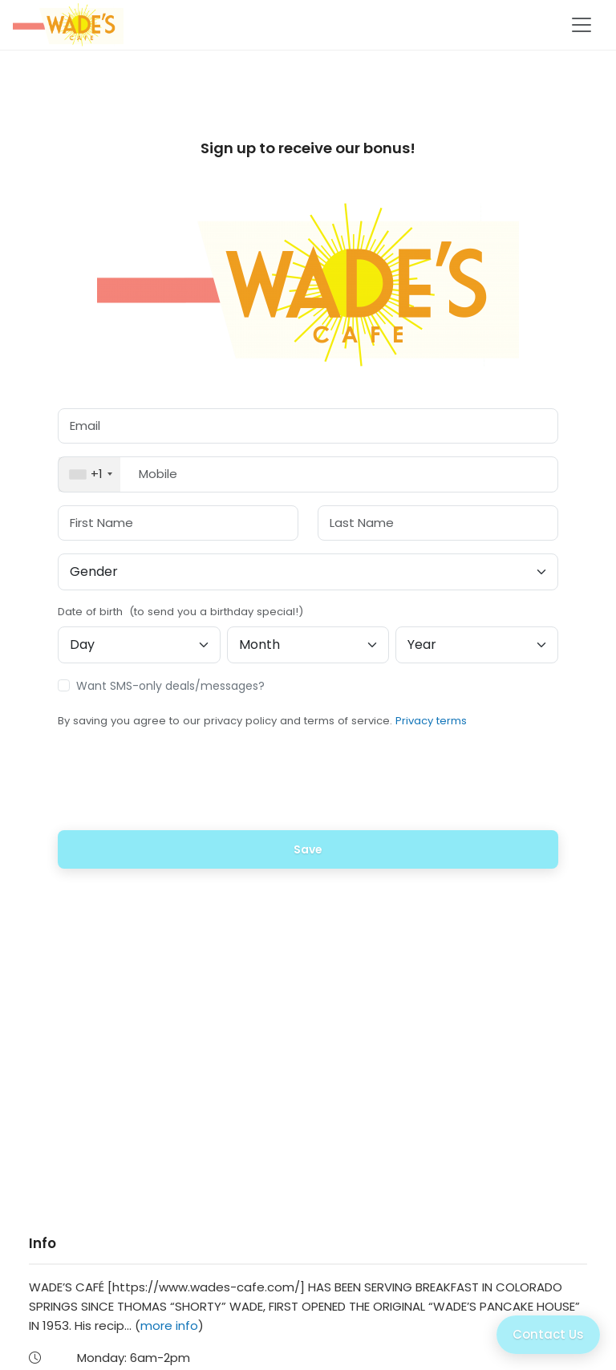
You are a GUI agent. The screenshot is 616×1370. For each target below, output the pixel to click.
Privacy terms (431, 720)
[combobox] (89, 474)
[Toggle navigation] (581, 25)
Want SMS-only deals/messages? (170, 686)
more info (169, 1325)
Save (308, 849)
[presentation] (308, 786)
